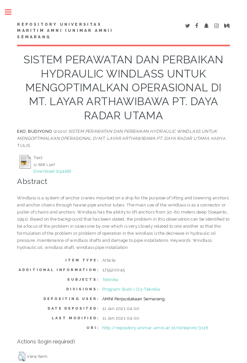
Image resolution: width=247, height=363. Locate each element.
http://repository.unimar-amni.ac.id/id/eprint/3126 (155, 327)
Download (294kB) (52, 171)
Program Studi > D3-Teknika (131, 289)
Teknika (110, 279)
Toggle (11, 12)
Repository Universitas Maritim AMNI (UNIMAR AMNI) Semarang (65, 31)
